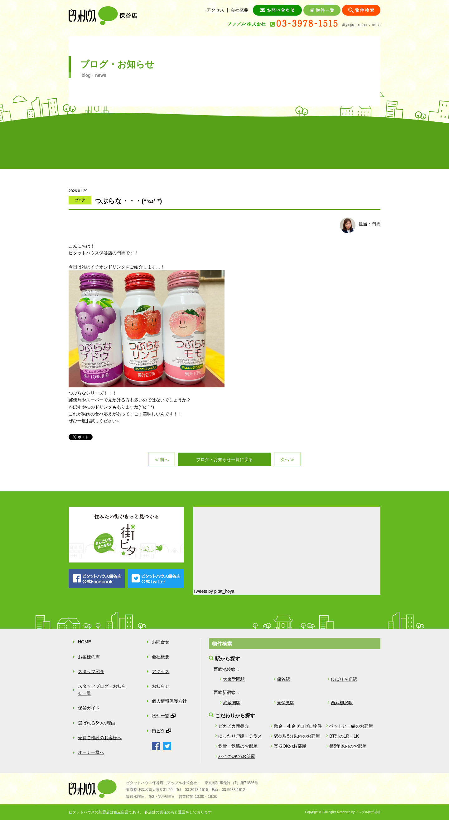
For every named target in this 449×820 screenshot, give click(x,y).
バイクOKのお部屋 (236, 756)
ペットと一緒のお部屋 (351, 726)
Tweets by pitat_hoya (213, 591)
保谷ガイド (198, 143)
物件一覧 (160, 715)
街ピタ (158, 730)
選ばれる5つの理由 (96, 722)
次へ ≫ (287, 459)
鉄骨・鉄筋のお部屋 (238, 746)
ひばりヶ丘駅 (344, 679)
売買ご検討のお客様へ (302, 143)
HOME (84, 641)
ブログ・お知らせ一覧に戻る (224, 459)
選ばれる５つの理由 (250, 143)
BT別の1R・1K (344, 736)
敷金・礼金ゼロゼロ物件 (298, 726)
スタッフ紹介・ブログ (147, 143)
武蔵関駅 (231, 702)
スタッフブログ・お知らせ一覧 (102, 689)
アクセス (215, 9)
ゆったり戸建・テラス (240, 736)
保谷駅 (283, 679)
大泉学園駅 (234, 679)
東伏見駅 (285, 702)
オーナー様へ (354, 143)
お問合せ (160, 641)
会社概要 (239, 9)
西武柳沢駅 (342, 702)
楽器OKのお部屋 (290, 746)
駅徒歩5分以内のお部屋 (297, 736)
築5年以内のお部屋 (348, 746)
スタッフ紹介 (91, 671)
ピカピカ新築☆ (233, 726)
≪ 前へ (161, 459)
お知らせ (160, 686)
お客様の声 (95, 143)
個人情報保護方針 (169, 701)
